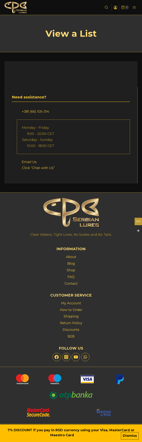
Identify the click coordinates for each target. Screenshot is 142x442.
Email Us (29, 162)
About (71, 257)
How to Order (71, 310)
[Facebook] (57, 357)
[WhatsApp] (85, 357)
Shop (71, 270)
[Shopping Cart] (125, 7)
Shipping (71, 316)
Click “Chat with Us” (38, 168)
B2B (71, 336)
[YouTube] (76, 357)
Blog (71, 263)
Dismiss (130, 436)
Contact (71, 284)
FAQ (71, 277)
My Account (71, 303)
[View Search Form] (106, 7)
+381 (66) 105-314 (35, 112)
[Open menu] (134, 7)
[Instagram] (66, 357)
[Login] (115, 7)
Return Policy (71, 323)
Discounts (71, 330)
